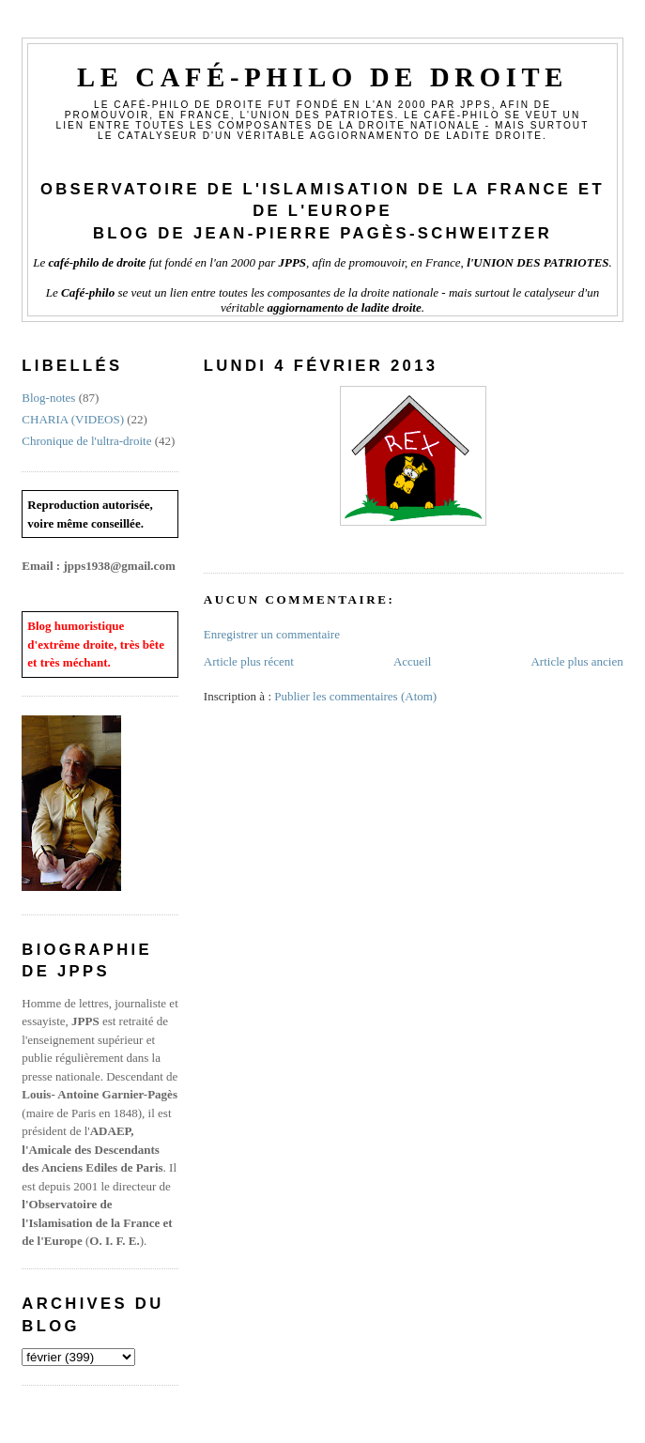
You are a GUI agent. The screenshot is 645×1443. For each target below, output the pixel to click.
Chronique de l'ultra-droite (86, 441)
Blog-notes (48, 398)
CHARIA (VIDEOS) (73, 419)
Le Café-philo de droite (322, 77)
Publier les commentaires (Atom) (355, 696)
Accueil (412, 661)
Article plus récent (249, 661)
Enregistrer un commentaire (272, 634)
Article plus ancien (576, 661)
